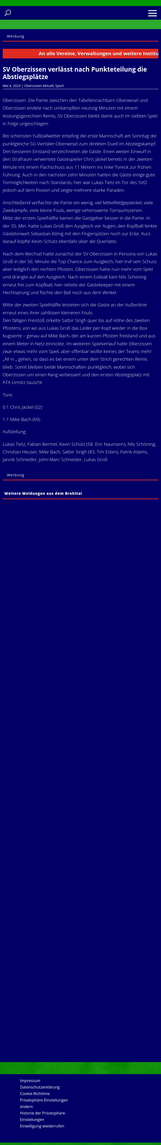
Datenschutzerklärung (40, 1087)
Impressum (30, 1080)
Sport (59, 85)
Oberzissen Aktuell (39, 85)
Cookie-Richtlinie (35, 1093)
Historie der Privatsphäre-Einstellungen (43, 1116)
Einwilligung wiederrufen (42, 1126)
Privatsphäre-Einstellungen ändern (44, 1103)
